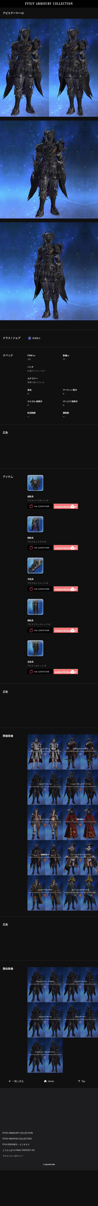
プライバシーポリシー (13, 1156)
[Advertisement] (45, 447)
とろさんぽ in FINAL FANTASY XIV (19, 1150)
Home (49, 1081)
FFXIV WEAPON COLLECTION (17, 1139)
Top (81, 1081)
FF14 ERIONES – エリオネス (16, 1144)
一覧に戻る (16, 1081)
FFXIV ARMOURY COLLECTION (49, 3)
